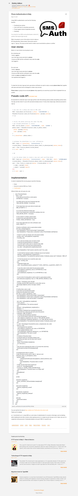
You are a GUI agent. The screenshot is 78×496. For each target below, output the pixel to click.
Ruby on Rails (36, 425)
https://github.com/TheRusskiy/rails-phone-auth (36, 410)
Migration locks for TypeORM (19, 471)
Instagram (19, 6)
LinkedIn (29, 6)
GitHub (34, 6)
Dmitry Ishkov (17, 3)
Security (44, 425)
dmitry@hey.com (16, 8)
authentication (15, 425)
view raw (64, 406)
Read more (64, 451)
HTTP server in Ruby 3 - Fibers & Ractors (22, 439)
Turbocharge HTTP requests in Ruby (21, 455)
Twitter (24, 6)
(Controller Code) (33, 96)
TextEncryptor (17, 188)
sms (48, 425)
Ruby (30, 425)
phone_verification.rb (17, 406)
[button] (66, 14)
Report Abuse (39, 493)
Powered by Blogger (39, 490)
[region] (39, 299)
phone (21, 425)
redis (26, 425)
